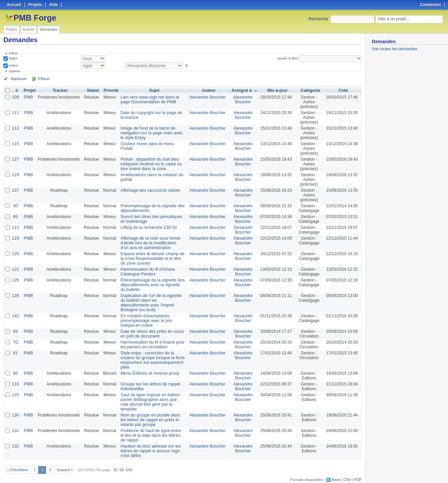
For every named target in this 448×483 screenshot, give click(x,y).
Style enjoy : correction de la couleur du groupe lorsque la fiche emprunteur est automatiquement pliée (152, 355)
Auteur (13, 65)
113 (15, 227)
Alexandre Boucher (208, 97)
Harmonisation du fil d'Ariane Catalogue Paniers (145, 271)
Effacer (41, 79)
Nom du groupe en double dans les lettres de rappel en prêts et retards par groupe (151, 410)
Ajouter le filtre (288, 58)
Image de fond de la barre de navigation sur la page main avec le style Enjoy (151, 133)
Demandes (48, 29)
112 (15, 128)
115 (15, 143)
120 (15, 253)
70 (15, 337)
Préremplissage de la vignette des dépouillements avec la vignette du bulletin (151, 285)
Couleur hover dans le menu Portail (151, 143)
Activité (28, 29)
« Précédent (17, 460)
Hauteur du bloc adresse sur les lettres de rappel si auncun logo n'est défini (152, 441)
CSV (347, 470)
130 (15, 405)
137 (15, 190)
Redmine (207, 479)
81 (15, 348)
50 (15, 206)
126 (15, 280)
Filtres (13, 53)
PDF (358, 470)
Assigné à (241, 90)
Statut (12, 58)
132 (15, 436)
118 (15, 379)
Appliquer (18, 79)
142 (15, 311)
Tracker (59, 90)
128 (15, 295)
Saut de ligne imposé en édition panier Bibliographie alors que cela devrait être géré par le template (151, 395)
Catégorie (309, 90)
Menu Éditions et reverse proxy (147, 368)
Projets (11, 29)
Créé (343, 90)
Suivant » (63, 460)
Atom (336, 470)
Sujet (154, 90)
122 (15, 269)
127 (15, 159)
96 (15, 368)
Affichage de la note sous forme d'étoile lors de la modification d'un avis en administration (150, 243)
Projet (29, 90)
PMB (27, 97)
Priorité (110, 90)
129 (15, 174)
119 (15, 238)
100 (127, 460)
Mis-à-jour (276, 90)
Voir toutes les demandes (395, 49)
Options (14, 71)
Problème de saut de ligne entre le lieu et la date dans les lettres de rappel (150, 426)
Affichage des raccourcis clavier (148, 190)
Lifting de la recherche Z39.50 (146, 227)
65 (15, 326)
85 (15, 216)
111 (15, 112)
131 (15, 421)
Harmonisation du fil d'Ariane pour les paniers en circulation (153, 340)
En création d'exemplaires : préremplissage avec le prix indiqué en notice (151, 316)
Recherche (318, 19)
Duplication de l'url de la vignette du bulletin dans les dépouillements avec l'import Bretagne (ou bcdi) (153, 300)
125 (15, 390)
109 (15, 97)
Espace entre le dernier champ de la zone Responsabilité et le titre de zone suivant (152, 258)
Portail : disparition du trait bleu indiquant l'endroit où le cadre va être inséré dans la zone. (153, 164)
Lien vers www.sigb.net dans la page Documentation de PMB (152, 99)
